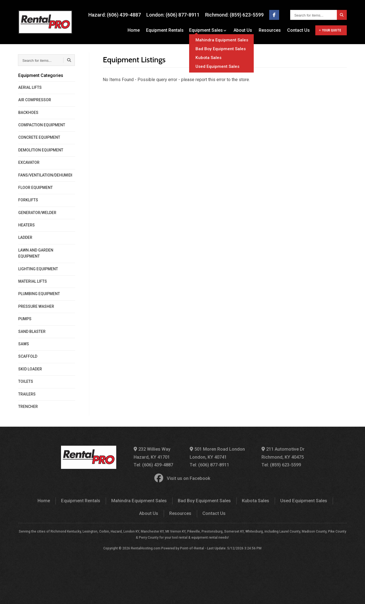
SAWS (23, 344)
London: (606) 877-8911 (173, 15)
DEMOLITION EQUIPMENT (40, 150)
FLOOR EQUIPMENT (35, 187)
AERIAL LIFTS (30, 87)
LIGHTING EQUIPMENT (38, 269)
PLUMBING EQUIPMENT (39, 294)
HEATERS (26, 225)
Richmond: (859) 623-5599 (234, 15)
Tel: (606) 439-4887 (154, 464)
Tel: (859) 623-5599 (281, 464)
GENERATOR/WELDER (37, 212)
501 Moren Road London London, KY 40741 (218, 453)
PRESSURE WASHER (36, 306)
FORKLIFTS (28, 200)
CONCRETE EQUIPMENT (39, 137)
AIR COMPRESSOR (34, 100)
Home (137, 30)
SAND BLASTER (32, 331)
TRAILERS (27, 394)
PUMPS (24, 319)
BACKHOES (28, 112)
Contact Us (298, 30)
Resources (271, 30)
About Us (245, 30)
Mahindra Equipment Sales (125, 499)
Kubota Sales (239, 499)
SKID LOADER (30, 369)
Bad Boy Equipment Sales (189, 499)
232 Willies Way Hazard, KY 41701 (153, 453)
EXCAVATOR (28, 162)
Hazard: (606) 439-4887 (114, 15)
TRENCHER (28, 406)
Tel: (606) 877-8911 (210, 464)
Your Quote (330, 30)
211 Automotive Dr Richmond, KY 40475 (282, 453)
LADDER (25, 237)
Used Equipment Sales (286, 499)
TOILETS (25, 381)
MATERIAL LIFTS (32, 281)
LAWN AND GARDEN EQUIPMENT (35, 253)
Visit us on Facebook (182, 477)
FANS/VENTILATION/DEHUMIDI (45, 175)
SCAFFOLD (27, 356)
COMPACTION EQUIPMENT (41, 125)
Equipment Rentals (167, 30)
